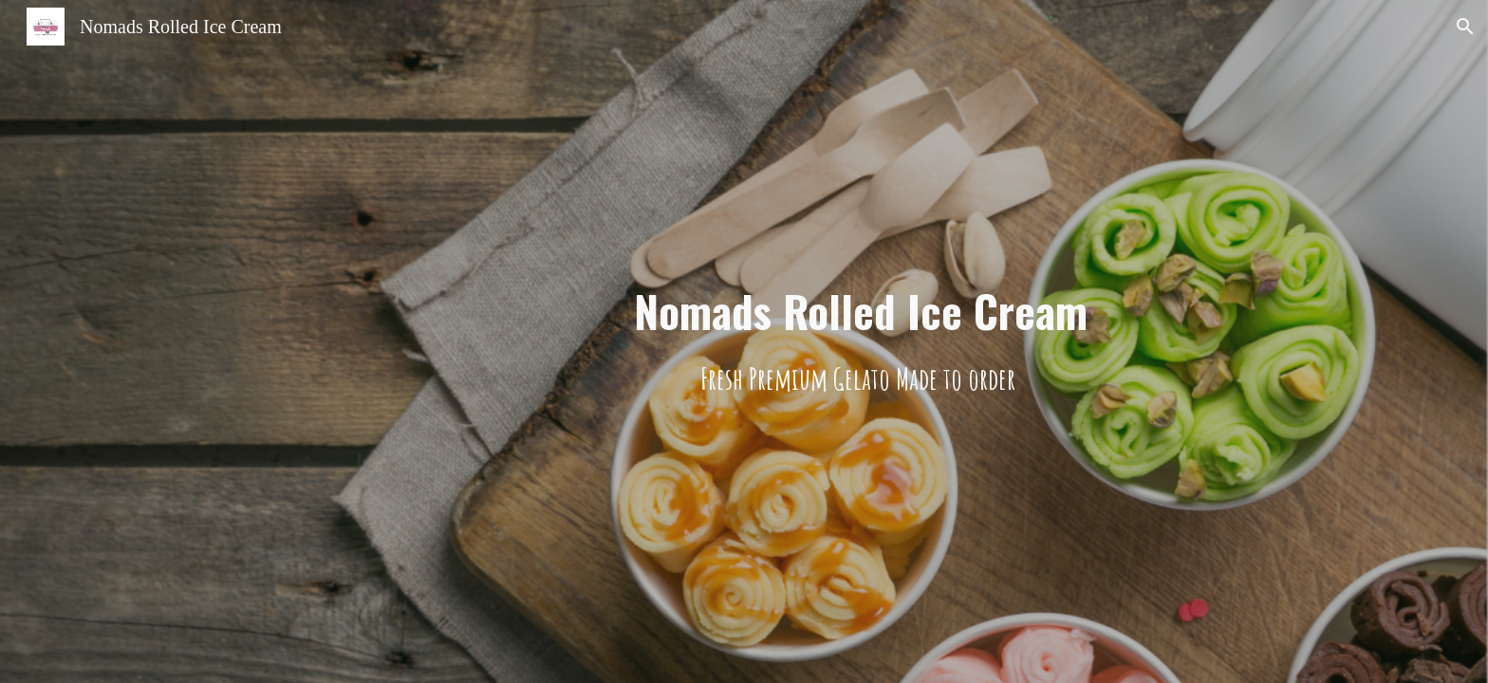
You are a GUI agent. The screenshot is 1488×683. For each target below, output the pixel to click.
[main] (860, 342)
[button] (1465, 26)
